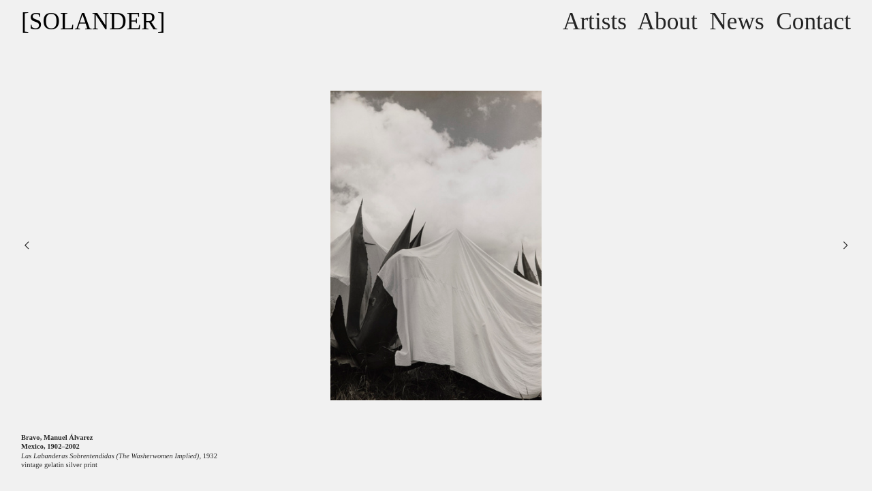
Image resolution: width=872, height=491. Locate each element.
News (736, 21)
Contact (813, 21)
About (668, 21)
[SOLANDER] (93, 21)
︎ (845, 245)
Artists (595, 21)
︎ (26, 245)
